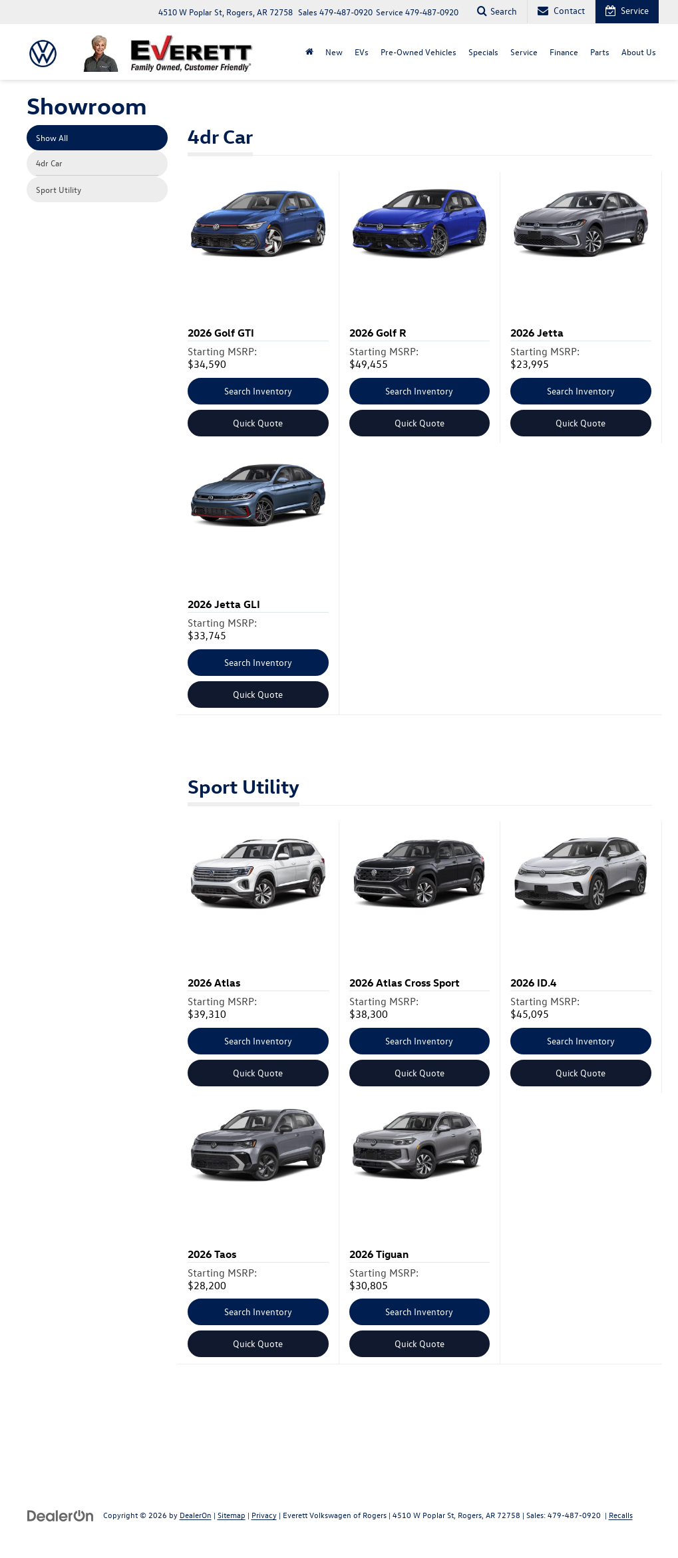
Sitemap (232, 1514)
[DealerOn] (60, 1514)
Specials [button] (483, 51)
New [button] (334, 51)
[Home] (309, 52)
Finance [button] (564, 51)
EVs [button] (362, 51)
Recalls (621, 1514)
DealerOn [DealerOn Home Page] (196, 1514)
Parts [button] (599, 51)
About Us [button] (638, 51)
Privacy (264, 1514)
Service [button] (524, 51)
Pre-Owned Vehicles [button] (418, 51)
